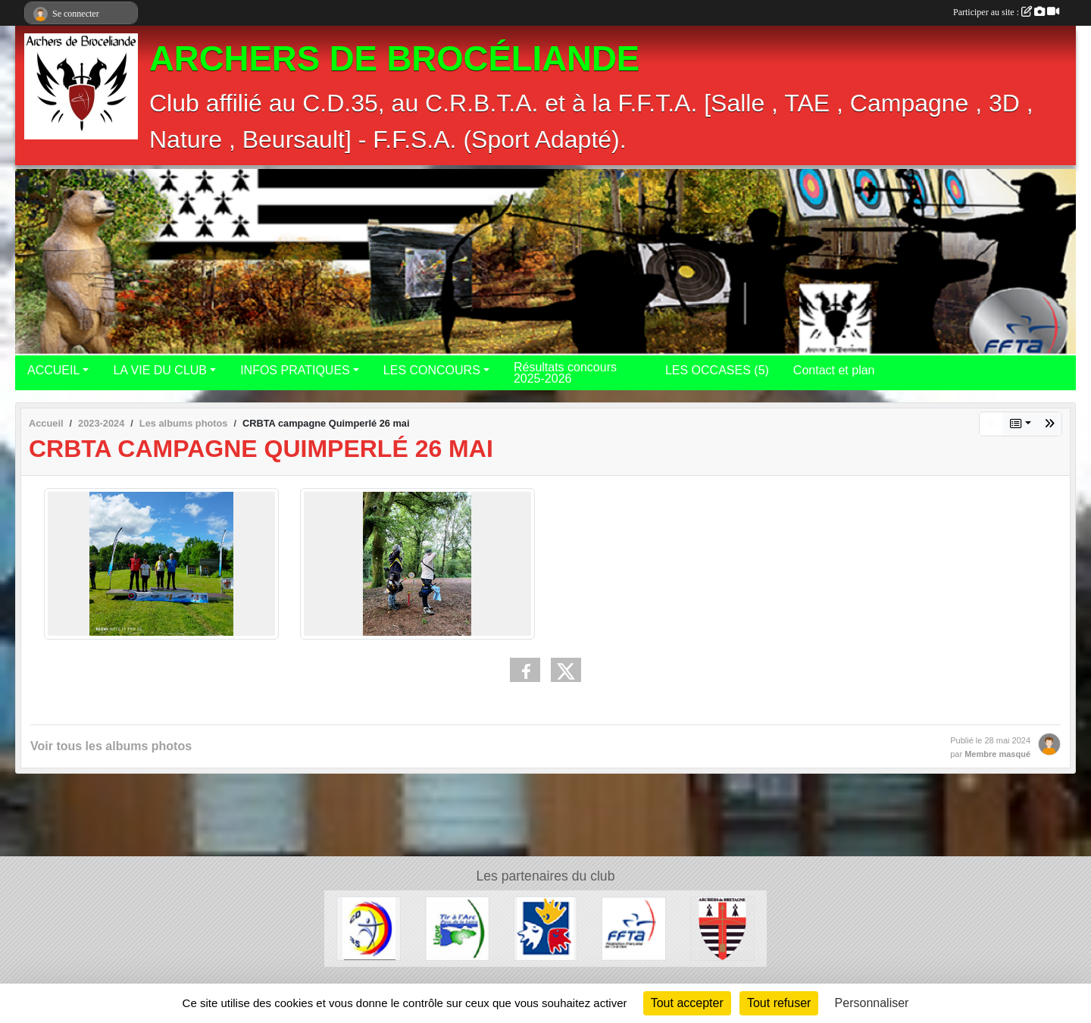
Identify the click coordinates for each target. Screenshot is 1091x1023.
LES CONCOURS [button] (431, 370)
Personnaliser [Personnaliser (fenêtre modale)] (872, 1002)
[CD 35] (368, 927)
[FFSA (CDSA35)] (546, 927)
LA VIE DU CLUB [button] (160, 370)
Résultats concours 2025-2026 (565, 373)
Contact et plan (834, 370)
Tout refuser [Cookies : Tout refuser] (779, 1002)
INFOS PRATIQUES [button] (295, 370)
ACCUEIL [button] (53, 370)
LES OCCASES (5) (717, 370)
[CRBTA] (722, 927)
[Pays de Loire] (457, 927)
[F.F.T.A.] (634, 927)
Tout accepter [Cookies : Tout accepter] (687, 1002)
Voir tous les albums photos (111, 746)
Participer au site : (1006, 12)
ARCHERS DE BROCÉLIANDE (394, 58)
